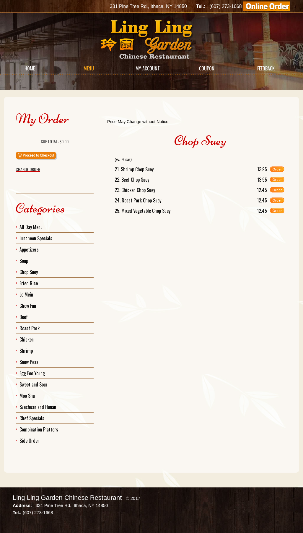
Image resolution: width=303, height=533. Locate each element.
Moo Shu (27, 395)
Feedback (266, 68)
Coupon (206, 68)
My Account (148, 68)
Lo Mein (26, 294)
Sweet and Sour (33, 384)
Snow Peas (28, 361)
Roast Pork (29, 328)
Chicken (26, 339)
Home (30, 68)
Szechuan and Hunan (37, 406)
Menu (89, 68)
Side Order (29, 440)
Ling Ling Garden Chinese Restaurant (67, 497)
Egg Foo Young (32, 373)
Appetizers (29, 249)
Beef (23, 317)
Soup (23, 260)
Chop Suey (28, 272)
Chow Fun (27, 305)
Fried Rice (28, 283)
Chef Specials (31, 418)
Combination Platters (38, 429)
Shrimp (26, 350)
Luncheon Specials (35, 238)
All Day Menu (31, 227)
